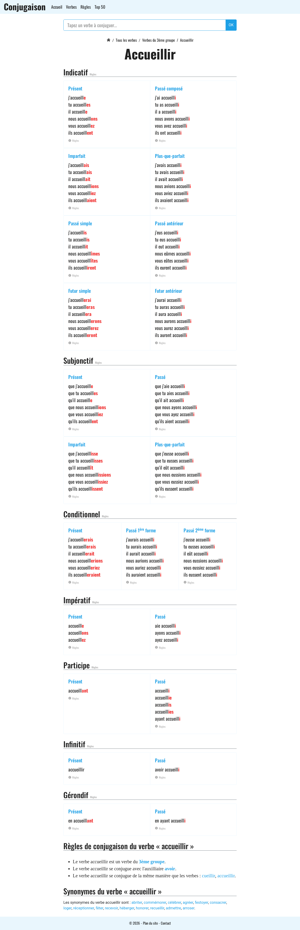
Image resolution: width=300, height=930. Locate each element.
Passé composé (169, 88)
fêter (99, 908)
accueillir (226, 875)
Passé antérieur (169, 223)
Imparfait (76, 155)
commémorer (155, 902)
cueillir (208, 875)
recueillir (157, 908)
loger (67, 908)
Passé (160, 376)
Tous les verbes (126, 40)
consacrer (218, 902)
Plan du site (150, 923)
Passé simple (80, 223)
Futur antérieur (168, 290)
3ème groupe (152, 861)
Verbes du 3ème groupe (158, 40)
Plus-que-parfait (170, 155)
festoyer (201, 902)
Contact (166, 923)
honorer (142, 908)
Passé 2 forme (199, 530)
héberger (127, 908)
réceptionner (83, 908)
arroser (188, 908)
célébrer (174, 902)
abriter (136, 902)
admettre (173, 908)
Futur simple (79, 290)
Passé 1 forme (141, 530)
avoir (170, 868)
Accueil (56, 7)
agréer (188, 902)
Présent (75, 88)
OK (231, 25)
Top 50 (100, 7)
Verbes (71, 7)
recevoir (111, 908)
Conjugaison (25, 6)
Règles (86, 7)
